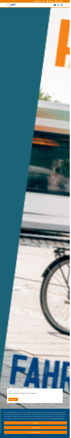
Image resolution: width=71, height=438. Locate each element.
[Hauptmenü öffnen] (62, 5)
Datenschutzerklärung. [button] (58, 418)
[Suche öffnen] (58, 5)
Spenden (50, 1)
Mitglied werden (39, 1)
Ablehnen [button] (35, 423)
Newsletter (59, 1)
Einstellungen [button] (36, 427)
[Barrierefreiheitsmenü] (55, 5)
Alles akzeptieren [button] (35, 432)
